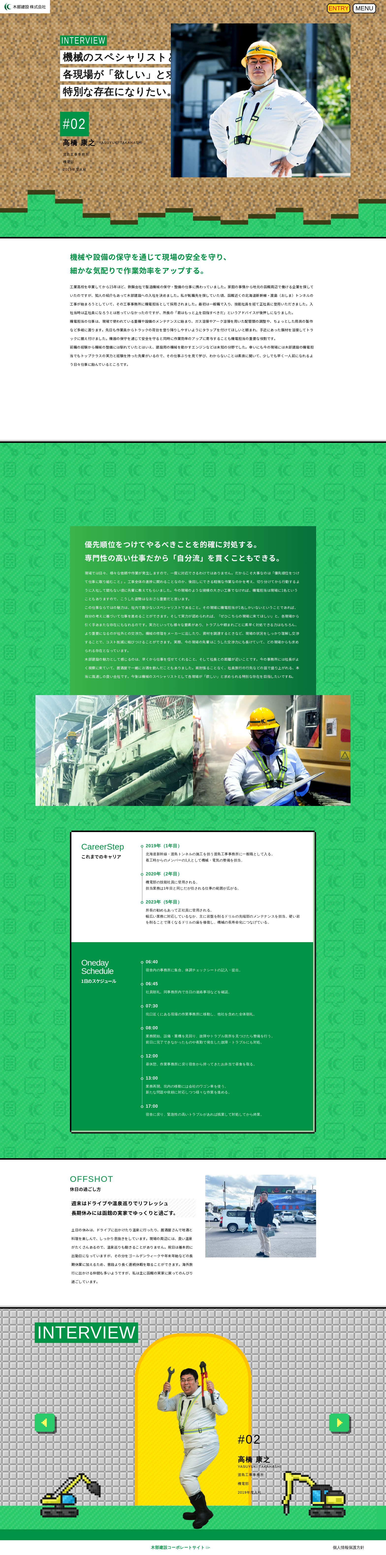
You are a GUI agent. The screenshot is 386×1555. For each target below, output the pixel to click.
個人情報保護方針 (348, 1547)
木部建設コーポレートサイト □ (180, 1547)
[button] (340, 1424)
